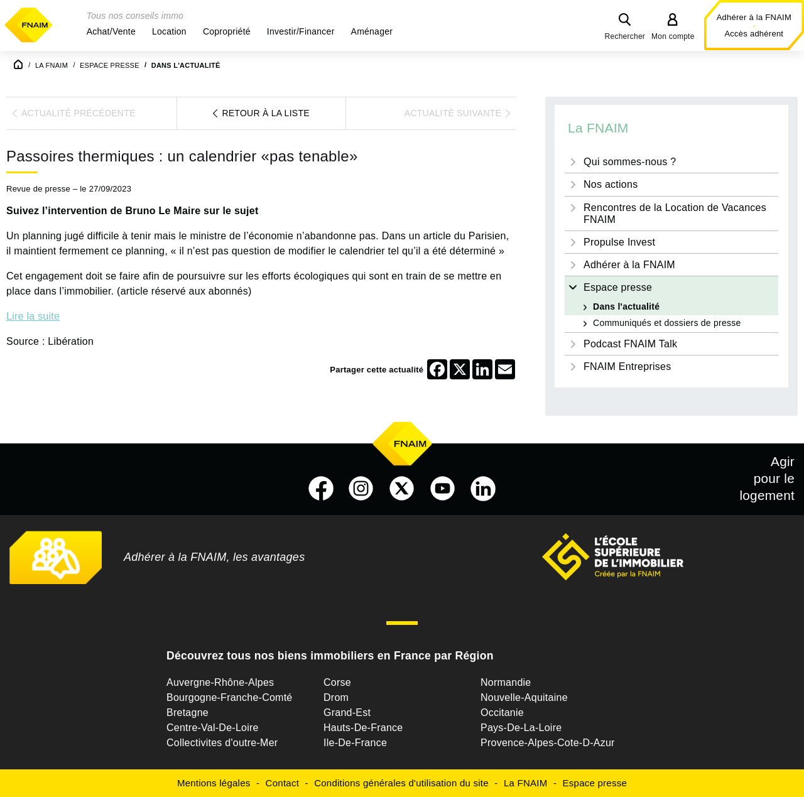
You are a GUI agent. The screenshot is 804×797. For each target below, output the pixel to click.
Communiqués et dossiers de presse (667, 323)
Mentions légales (214, 783)
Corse (337, 682)
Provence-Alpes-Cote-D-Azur (548, 742)
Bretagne (187, 712)
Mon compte (673, 36)
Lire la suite (33, 316)
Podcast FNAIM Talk (630, 344)
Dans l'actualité (626, 306)
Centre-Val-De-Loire (212, 727)
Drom (336, 697)
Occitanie (502, 712)
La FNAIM (598, 128)
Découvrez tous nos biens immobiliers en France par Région (330, 655)
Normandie (506, 682)
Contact (282, 783)
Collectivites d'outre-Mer (222, 742)
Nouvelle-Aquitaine (524, 697)
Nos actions (611, 184)
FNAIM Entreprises (627, 366)
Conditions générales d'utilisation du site (401, 783)
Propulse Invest (619, 242)
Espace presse (618, 287)
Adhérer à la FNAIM (754, 17)
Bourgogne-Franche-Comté (229, 697)
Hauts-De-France (363, 727)
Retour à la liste (265, 113)
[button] (111, 31)
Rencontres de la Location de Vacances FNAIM (675, 213)
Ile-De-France (355, 742)
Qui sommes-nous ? (630, 161)
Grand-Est (347, 712)
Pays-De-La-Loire (521, 727)
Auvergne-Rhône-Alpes (220, 682)
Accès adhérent (753, 34)
